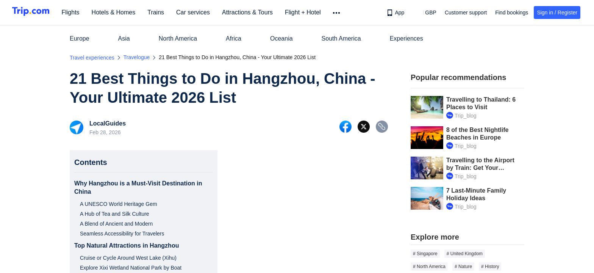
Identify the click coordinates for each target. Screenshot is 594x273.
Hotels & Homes (123, 12)
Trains (165, 12)
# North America (429, 266)
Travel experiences (92, 58)
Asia (124, 38)
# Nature (463, 266)
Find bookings (511, 12)
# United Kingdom (465, 253)
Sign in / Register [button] (557, 12)
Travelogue (136, 57)
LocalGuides (107, 124)
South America (341, 38)
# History (490, 266)
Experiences (406, 38)
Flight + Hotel (312, 12)
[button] (425, 12)
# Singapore (425, 253)
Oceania (281, 38)
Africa (233, 38)
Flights (80, 12)
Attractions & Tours (256, 12)
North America (178, 38)
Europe (79, 38)
